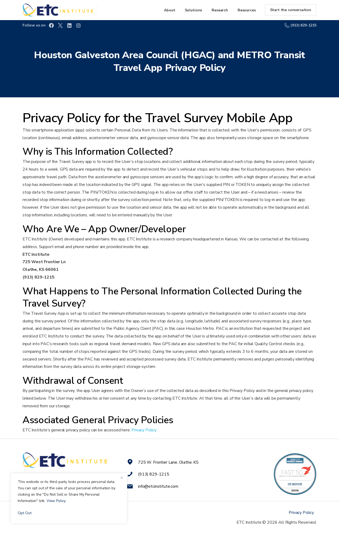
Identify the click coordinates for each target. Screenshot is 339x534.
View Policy (56, 500)
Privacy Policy (144, 430)
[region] (69, 498)
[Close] (121, 477)
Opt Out (25, 512)
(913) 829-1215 (300, 25)
